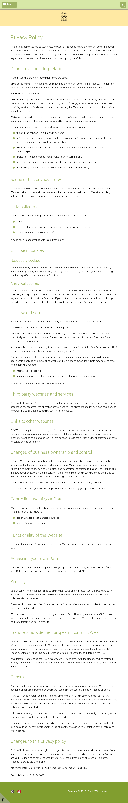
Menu (8, 4)
